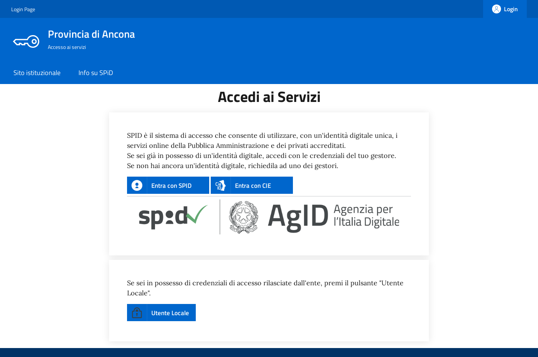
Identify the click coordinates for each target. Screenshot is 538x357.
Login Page (23, 9)
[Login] (505, 9)
